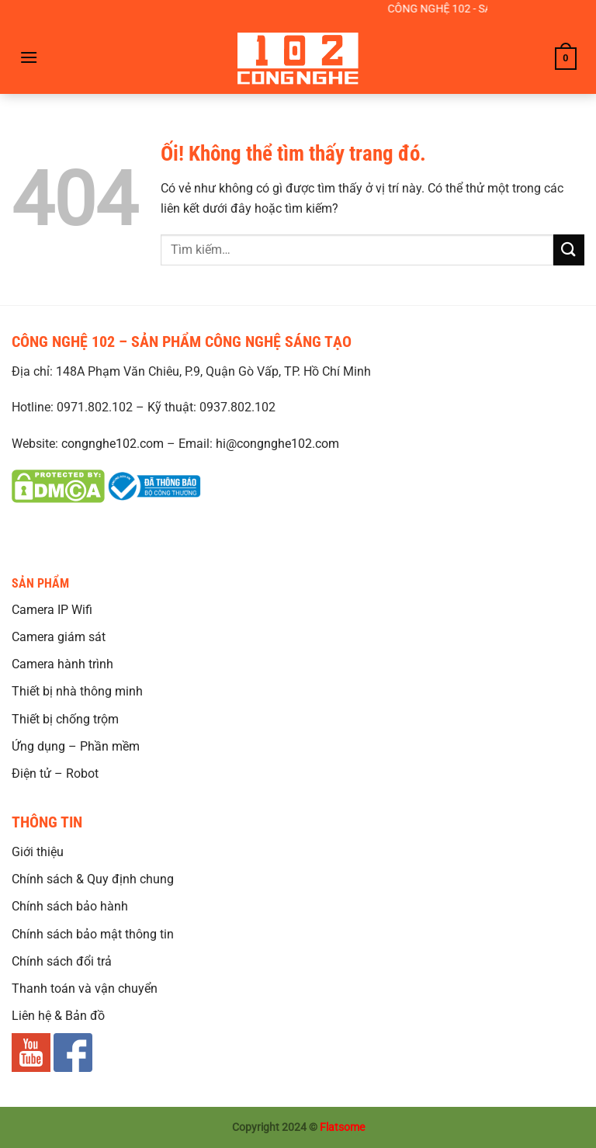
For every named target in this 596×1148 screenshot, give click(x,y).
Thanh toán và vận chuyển (85, 988)
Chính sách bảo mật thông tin (93, 934)
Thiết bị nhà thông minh (77, 691)
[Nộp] (568, 249)
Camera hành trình (62, 664)
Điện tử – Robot (55, 773)
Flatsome (342, 1127)
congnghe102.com (112, 443)
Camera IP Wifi (52, 609)
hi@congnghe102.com (277, 443)
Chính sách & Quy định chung (93, 879)
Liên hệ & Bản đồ (58, 1015)
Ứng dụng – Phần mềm (76, 746)
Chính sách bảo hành (70, 906)
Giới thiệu (38, 852)
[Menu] (29, 57)
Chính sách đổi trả (62, 961)
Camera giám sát (59, 636)
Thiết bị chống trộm (65, 719)
